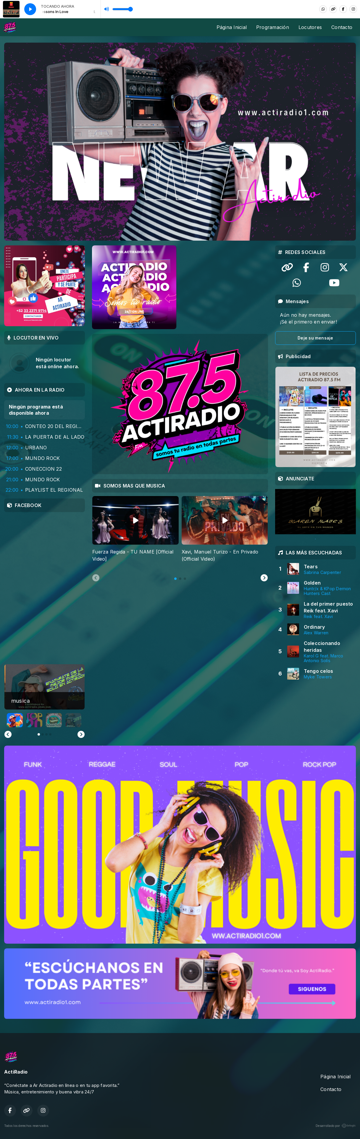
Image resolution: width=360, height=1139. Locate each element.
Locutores (310, 27)
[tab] (175, 578)
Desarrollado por (336, 1126)
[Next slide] (264, 578)
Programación (272, 27)
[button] (15, 720)
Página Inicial (232, 27)
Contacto (341, 27)
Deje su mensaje (315, 337)
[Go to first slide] (81, 734)
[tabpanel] (135, 533)
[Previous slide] (95, 578)
